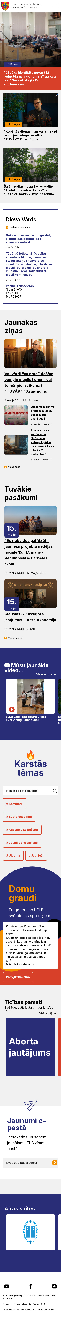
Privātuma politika (11, 1309)
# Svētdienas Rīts (19, 816)
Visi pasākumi (15, 638)
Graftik (43, 1304)
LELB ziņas (12, 64)
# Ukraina (13, 855)
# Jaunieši (35, 855)
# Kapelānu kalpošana (22, 829)
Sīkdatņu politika (28, 1309)
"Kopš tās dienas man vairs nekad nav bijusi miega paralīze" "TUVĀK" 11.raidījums (30, 135)
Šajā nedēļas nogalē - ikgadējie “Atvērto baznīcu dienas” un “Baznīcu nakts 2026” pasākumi (29, 190)
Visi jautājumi (48, 1013)
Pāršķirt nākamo (18, 977)
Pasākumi (47, 424)
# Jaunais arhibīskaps (22, 842)
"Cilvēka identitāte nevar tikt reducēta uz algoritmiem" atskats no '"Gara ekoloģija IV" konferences (30, 78)
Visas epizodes (46, 674)
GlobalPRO (26, 1304)
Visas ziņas (14, 467)
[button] (55, 4)
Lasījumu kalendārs (20, 227)
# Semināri (14, 804)
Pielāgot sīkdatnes (46, 1309)
